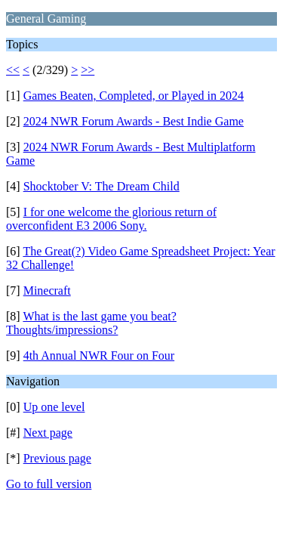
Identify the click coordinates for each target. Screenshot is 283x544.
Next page (47, 432)
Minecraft (47, 290)
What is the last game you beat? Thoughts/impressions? (91, 323)
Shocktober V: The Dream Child (101, 186)
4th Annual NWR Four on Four (98, 355)
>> (87, 69)
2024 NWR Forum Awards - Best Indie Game (133, 121)
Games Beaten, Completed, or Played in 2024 (133, 95)
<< (13, 69)
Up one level (54, 406)
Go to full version (48, 484)
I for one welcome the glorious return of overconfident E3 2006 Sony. (111, 219)
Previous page (57, 458)
